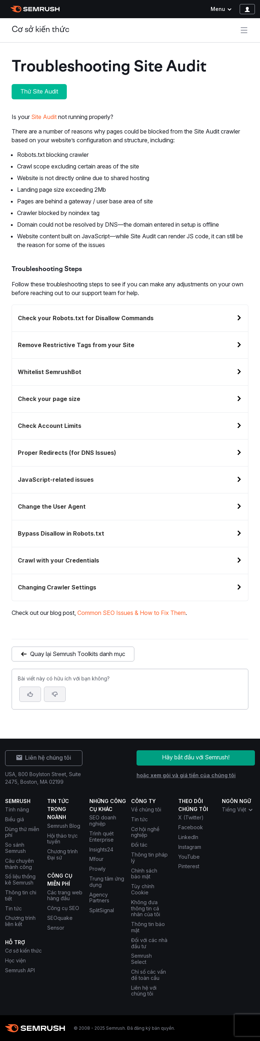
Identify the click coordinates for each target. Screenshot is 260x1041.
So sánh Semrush (15, 848)
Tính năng (17, 809)
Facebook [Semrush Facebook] (190, 827)
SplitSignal (101, 910)
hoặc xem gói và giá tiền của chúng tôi (186, 775)
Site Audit (44, 116)
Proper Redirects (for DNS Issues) (67, 452)
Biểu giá (14, 819)
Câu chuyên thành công (19, 864)
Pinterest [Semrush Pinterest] (188, 866)
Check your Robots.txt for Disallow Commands (86, 318)
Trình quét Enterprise (101, 836)
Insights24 (101, 849)
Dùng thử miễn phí (22, 832)
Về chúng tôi (146, 809)
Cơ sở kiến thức (40, 30)
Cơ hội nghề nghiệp (145, 832)
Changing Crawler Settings (57, 587)
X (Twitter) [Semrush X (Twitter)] (191, 817)
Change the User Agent (52, 506)
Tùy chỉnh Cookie (142, 889)
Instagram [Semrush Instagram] (189, 847)
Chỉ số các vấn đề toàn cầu (148, 975)
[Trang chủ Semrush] (35, 9)
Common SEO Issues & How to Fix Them (131, 612)
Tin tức (13, 908)
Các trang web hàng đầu (64, 895)
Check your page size (49, 398)
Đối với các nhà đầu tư (149, 943)
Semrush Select (141, 959)
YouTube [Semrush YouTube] (189, 857)
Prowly (97, 869)
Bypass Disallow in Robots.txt (61, 533)
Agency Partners (99, 897)
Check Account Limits (49, 425)
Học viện (15, 960)
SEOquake (60, 918)
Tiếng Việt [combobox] (237, 809)
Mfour (96, 859)
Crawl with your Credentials (58, 560)
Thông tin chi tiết (20, 895)
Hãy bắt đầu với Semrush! (195, 757)
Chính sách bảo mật (144, 873)
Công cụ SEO (63, 908)
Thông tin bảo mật (148, 927)
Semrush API (20, 970)
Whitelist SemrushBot (49, 372)
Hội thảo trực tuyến (62, 839)
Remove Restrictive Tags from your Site (76, 345)
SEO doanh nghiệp (102, 820)
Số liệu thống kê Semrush (20, 879)
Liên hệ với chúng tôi (144, 991)
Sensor (55, 928)
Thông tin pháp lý (149, 857)
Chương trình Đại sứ (62, 854)
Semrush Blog (63, 826)
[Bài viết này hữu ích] (30, 694)
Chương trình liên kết (20, 921)
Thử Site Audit (39, 91)
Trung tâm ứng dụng (106, 881)
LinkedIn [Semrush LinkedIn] (188, 837)
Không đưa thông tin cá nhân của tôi (146, 908)
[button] (55, 694)
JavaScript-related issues (56, 479)
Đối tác (139, 845)
